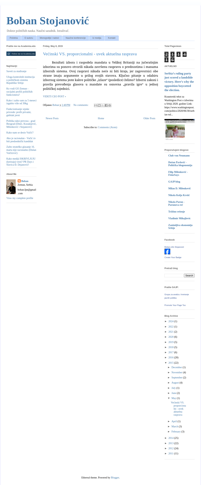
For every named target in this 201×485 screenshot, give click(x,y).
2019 (171, 342)
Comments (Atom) (107, 127)
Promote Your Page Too (175, 305)
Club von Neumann (179, 155)
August (175, 382)
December (177, 367)
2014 (171, 438)
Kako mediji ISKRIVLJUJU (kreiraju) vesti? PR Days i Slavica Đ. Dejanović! (20, 161)
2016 (171, 357)
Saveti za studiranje (16, 71)
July (173, 388)
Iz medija (96, 38)
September (177, 377)
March (175, 426)
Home (101, 118)
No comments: (81, 105)
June (174, 393)
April (174, 421)
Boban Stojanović (47, 21)
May (174, 398)
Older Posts (149, 118)
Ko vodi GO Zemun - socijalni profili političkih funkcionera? (19, 91)
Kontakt (111, 38)
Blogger (115, 477)
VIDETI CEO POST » (54, 96)
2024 (171, 321)
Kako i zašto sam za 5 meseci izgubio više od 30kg (21, 102)
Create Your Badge (172, 257)
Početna (14, 38)
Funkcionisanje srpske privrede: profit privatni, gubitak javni (18, 112)
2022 (171, 326)
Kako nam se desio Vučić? (19, 132)
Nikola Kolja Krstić (179, 195)
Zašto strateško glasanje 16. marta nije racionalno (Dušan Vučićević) (21, 149)
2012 (171, 448)
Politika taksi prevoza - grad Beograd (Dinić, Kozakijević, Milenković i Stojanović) (21, 124)
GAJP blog (174, 181)
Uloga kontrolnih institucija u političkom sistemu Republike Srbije (20, 80)
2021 (171, 331)
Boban (25, 181)
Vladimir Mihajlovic (179, 218)
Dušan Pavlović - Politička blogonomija (180, 164)
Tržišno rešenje (176, 211)
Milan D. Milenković (179, 188)
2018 (171, 347)
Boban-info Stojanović (174, 247)
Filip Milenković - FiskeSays (178, 173)
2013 (171, 443)
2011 (171, 453)
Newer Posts (52, 118)
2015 (171, 362)
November (177, 372)
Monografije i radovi (49, 38)
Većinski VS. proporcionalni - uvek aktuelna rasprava (90, 53)
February (176, 431)
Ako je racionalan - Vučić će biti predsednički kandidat (20, 140)
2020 (171, 337)
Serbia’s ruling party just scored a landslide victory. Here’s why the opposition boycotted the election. (179, 82)
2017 (171, 352)
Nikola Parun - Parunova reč (176, 203)
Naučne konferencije (76, 38)
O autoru (28, 38)
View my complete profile (19, 198)
